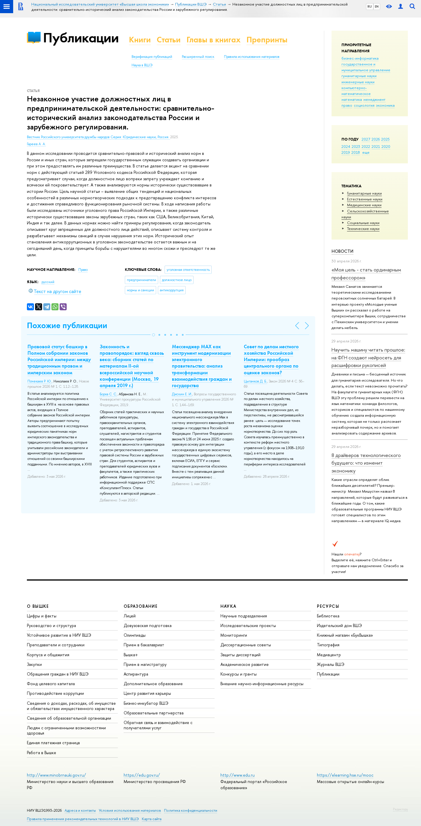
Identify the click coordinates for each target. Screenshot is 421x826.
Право (83, 269)
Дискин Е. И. (182, 394)
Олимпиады (135, 635)
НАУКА (228, 606)
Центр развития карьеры (147, 693)
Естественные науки (364, 199)
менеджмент (374, 99)
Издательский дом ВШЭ (339, 625)
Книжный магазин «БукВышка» (345, 635)
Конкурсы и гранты (238, 674)
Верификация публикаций (152, 56)
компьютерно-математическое (356, 90)
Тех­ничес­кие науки (363, 228)
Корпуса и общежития (48, 654)
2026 (376, 139)
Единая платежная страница (53, 742)
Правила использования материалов (251, 56)
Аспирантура (136, 674)
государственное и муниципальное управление (365, 66)
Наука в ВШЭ (142, 65)
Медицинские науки (364, 204)
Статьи (169, 39)
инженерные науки (358, 81)
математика (351, 99)
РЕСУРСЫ (328, 606)
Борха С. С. (108, 394)
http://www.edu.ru (237, 775)
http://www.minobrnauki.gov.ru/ (56, 775)
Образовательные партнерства (154, 713)
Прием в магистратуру (145, 664)
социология (364, 105)
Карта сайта (151, 818)
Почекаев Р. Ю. (39, 381)
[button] (153, 335)
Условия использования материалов (130, 810)
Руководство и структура (51, 625)
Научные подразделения (243, 616)
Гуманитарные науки (364, 193)
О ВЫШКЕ (38, 606)
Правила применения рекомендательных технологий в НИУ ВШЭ (83, 818)
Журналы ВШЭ (330, 664)
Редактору (400, 809)
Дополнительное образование (153, 683)
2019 (345, 152)
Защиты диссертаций (240, 654)
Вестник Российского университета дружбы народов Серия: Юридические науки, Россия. (98, 137)
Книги (140, 39)
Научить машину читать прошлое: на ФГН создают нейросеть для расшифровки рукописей (368, 357)
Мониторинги (233, 635)
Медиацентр (329, 654)
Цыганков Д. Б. (255, 381)
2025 (385, 139)
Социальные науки (363, 222)
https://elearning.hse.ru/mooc (345, 775)
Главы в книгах (214, 39)
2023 (356, 146)
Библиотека (328, 616)
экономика (385, 105)
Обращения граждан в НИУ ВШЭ (58, 674)
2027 (366, 139)
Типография (328, 644)
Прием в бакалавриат (144, 644)
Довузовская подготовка (148, 625)
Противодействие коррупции (55, 693)
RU (369, 6)
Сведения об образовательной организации (69, 718)
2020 (386, 146)
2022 (366, 146)
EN (377, 6)
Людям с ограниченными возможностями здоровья (66, 730)
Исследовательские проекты (248, 625)
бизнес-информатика (360, 58)
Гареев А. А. (36, 144)
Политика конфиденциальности (190, 810)
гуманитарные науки (359, 75)
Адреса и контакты (80, 810)
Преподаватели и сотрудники (55, 644)
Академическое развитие (244, 664)
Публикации (81, 37)
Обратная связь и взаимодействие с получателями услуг (158, 725)
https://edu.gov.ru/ (142, 775)
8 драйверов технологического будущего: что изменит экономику (366, 463)
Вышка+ (131, 654)
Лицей (130, 616)
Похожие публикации (67, 325)
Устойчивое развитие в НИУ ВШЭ (59, 635)
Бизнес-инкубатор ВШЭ (146, 703)
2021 (376, 146)
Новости (342, 251)
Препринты (266, 39)
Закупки (34, 664)
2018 (355, 152)
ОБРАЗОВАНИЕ (141, 606)
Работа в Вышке (41, 752)
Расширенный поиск (198, 56)
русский (48, 282)
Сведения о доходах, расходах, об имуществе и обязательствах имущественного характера (71, 705)
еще (366, 152)
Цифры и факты (41, 616)
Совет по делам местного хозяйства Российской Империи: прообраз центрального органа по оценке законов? (271, 359)
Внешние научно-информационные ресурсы (261, 683)
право (346, 105)
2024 (345, 146)
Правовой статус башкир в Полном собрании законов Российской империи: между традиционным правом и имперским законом (59, 359)
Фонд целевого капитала (51, 683)
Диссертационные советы (245, 644)
